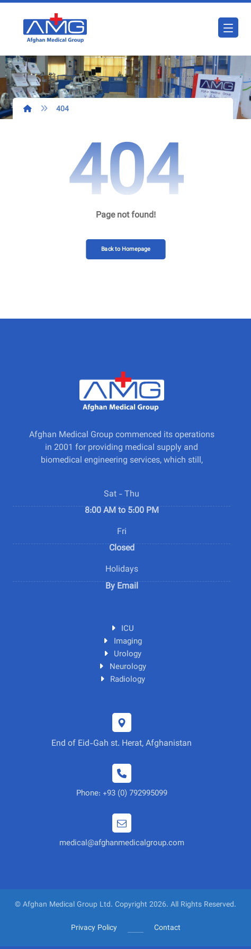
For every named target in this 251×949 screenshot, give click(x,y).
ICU (121, 629)
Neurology (121, 667)
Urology (121, 654)
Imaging (122, 642)
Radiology (121, 680)
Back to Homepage (125, 249)
